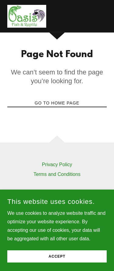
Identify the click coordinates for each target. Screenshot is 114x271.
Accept (57, 261)
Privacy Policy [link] (57, 164)
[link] (26, 16)
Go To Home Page (57, 103)
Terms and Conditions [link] (57, 174)
